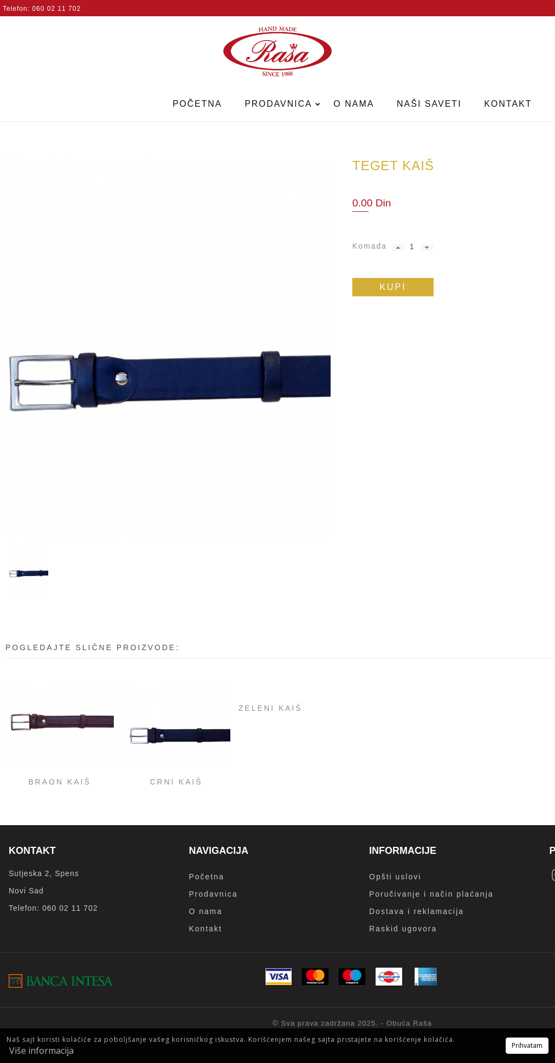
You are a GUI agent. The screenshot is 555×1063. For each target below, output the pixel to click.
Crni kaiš (176, 781)
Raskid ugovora (403, 928)
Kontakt (508, 103)
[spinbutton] (411, 246)
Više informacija (41, 1050)
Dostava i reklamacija (416, 911)
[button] (398, 247)
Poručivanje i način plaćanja (431, 894)
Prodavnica (279, 103)
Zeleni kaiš (270, 708)
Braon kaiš (59, 781)
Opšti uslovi (395, 876)
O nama (353, 103)
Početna (197, 103)
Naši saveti (429, 103)
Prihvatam (527, 1045)
